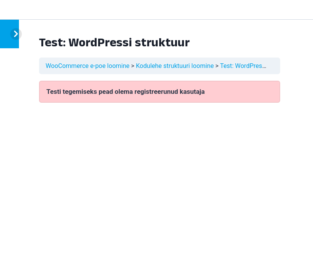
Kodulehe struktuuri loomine (175, 66)
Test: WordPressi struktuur (256, 66)
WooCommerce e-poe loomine (87, 66)
